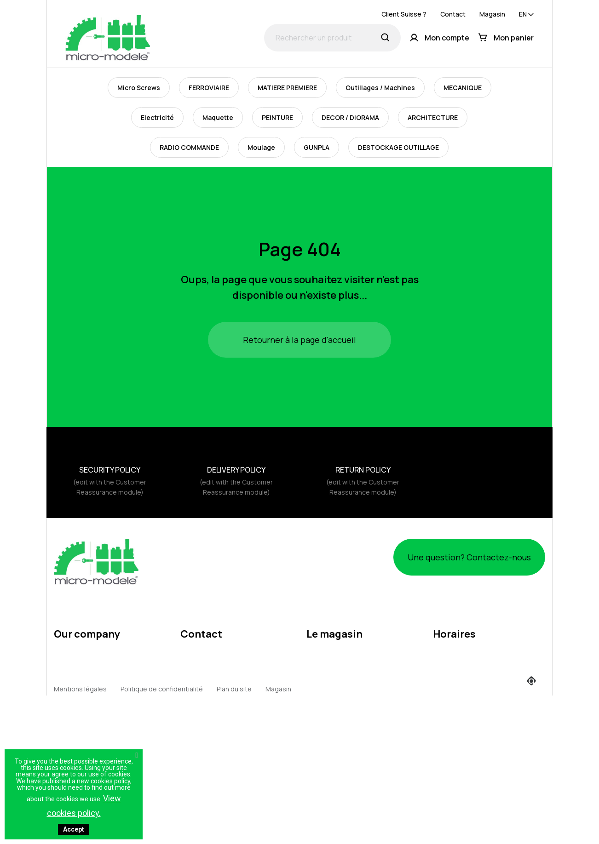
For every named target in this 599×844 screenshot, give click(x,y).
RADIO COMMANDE (189, 147)
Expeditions (72, 723)
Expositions (72, 740)
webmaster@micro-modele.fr (225, 680)
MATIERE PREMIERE (287, 87)
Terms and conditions (87, 653)
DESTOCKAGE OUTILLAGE (398, 147)
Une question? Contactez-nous (454, 557)
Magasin (492, 14)
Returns (66, 705)
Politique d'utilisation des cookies (105, 688)
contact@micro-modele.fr (219, 665)
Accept (73, 829)
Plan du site (234, 830)
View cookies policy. (84, 805)
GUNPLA (316, 147)
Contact (453, 14)
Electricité (157, 117)
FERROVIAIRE (209, 87)
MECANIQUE (462, 87)
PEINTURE (277, 117)
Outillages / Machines (380, 87)
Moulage (261, 147)
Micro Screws (138, 87)
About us (67, 671)
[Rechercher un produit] (332, 37)
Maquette (217, 117)
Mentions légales (80, 636)
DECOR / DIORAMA (350, 117)
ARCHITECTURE (433, 117)
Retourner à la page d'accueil (299, 339)
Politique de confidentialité (162, 830)
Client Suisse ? (403, 14)
